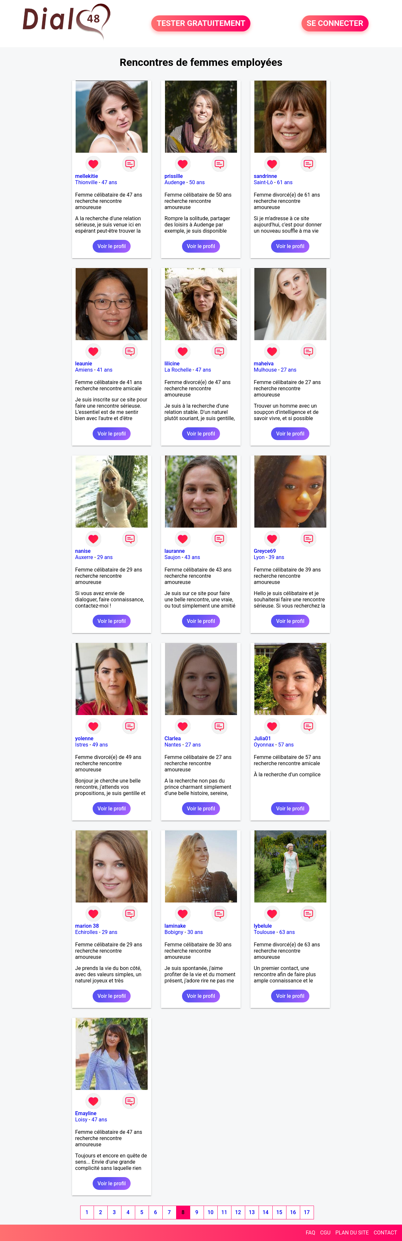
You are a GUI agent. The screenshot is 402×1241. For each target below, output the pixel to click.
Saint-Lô (263, 182)
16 (293, 1212)
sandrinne (265, 176)
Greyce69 (265, 551)
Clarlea (172, 738)
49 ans (100, 745)
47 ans (109, 182)
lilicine (171, 363)
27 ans (289, 370)
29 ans (105, 557)
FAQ (310, 1233)
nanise (83, 551)
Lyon (259, 557)
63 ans (287, 932)
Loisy (81, 1119)
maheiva (264, 363)
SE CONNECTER (335, 23)
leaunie (83, 363)
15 (279, 1212)
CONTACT (385, 1233)
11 (224, 1212)
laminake (175, 926)
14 (265, 1212)
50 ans (197, 182)
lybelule (263, 926)
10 (210, 1212)
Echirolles (86, 932)
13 (252, 1212)
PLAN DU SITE (352, 1233)
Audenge (174, 182)
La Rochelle (177, 370)
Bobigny (173, 932)
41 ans (105, 370)
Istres (81, 745)
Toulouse (264, 932)
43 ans (192, 557)
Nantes (172, 745)
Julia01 (262, 738)
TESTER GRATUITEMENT (200, 23)
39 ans (276, 557)
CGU (325, 1233)
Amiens (84, 370)
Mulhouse (265, 370)
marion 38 (87, 926)
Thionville (86, 182)
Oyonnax (264, 745)
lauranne (174, 551)
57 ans (286, 745)
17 (307, 1212)
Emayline (86, 1113)
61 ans (285, 182)
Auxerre (84, 557)
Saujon (172, 557)
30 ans (195, 932)
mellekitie (86, 176)
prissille (173, 176)
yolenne (84, 738)
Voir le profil (112, 246)
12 (238, 1212)
